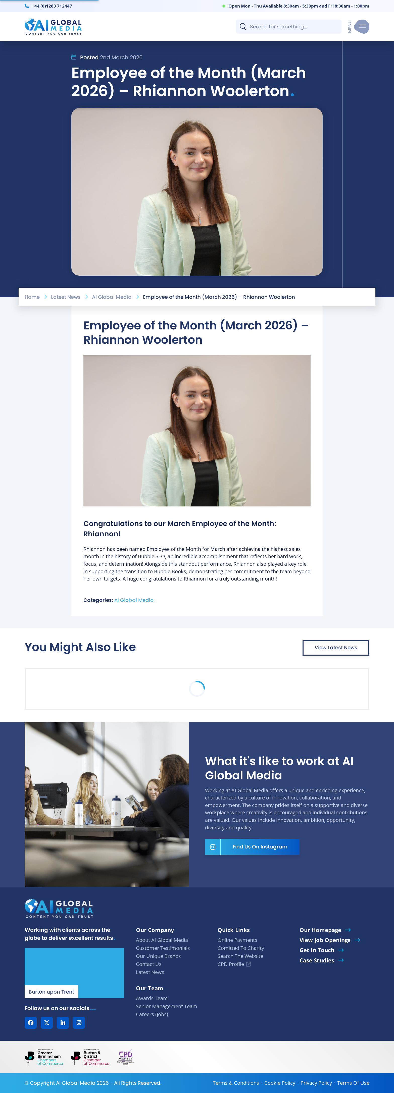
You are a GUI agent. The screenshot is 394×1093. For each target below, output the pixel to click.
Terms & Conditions (236, 1082)
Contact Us (149, 964)
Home (32, 297)
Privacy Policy (316, 1082)
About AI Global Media (162, 940)
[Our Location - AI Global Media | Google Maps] (74, 973)
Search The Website (240, 956)
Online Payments (237, 940)
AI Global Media (112, 297)
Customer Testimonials (163, 948)
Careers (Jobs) (152, 1014)
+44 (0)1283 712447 (52, 6)
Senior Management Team (166, 1006)
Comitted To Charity (241, 948)
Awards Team (152, 998)
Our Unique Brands (158, 956)
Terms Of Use (353, 1082)
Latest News (66, 297)
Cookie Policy (279, 1082)
